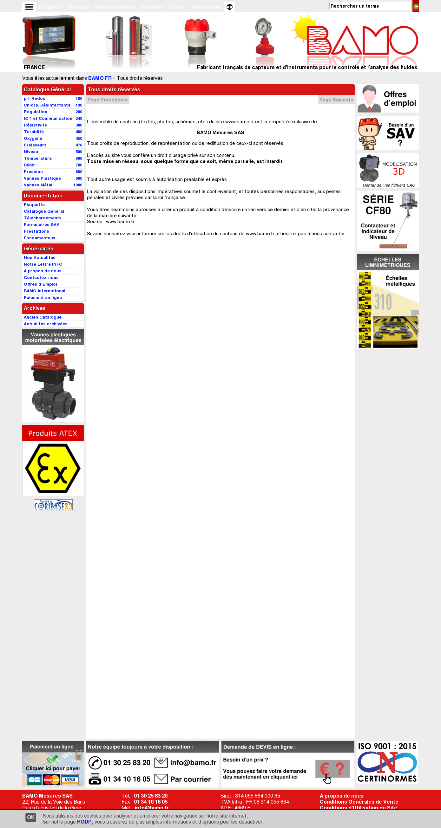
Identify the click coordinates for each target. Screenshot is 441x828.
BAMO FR (100, 78)
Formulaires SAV (41, 224)
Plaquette (50, 7)
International (206, 7)
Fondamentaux (39, 238)
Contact (177, 7)
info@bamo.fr (152, 808)
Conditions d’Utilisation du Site (358, 808)
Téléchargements (115, 7)
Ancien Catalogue (43, 317)
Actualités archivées (46, 323)
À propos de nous (342, 796)
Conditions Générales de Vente (359, 802)
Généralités (38, 248)
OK (31, 817)
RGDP (84, 822)
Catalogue (78, 7)
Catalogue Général (47, 89)
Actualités (151, 7)
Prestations (36, 231)
